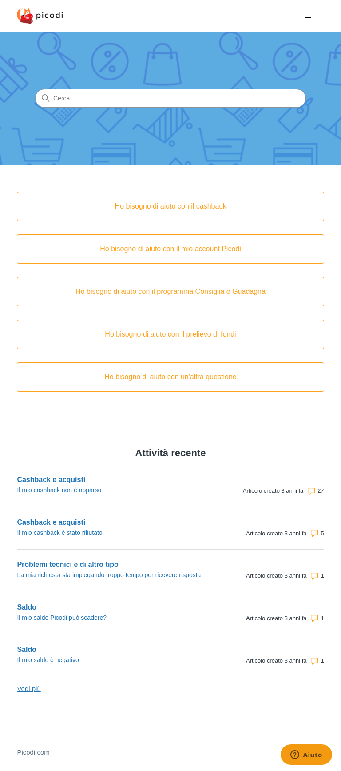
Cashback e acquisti (51, 479)
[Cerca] (170, 98)
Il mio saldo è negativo (48, 659)
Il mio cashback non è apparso (59, 490)
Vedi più (28, 688)
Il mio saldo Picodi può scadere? (62, 617)
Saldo (26, 607)
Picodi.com (33, 752)
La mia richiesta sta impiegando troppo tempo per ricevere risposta (109, 574)
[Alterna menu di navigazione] (308, 16)
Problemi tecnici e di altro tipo (67, 564)
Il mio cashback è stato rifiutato (59, 532)
